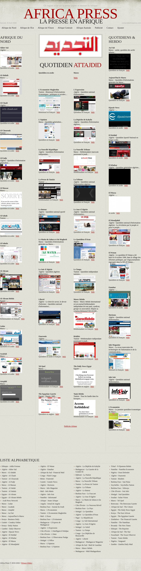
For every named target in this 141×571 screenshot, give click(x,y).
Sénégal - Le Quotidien (84, 511)
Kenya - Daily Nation (10, 526)
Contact (110, 28)
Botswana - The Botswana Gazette (124, 504)
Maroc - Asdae (7, 504)
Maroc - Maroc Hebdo (84, 548)
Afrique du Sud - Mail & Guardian (89, 545)
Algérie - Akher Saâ (9, 469)
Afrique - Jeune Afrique (49, 501)
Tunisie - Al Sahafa (9, 491)
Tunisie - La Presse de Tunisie (87, 484)
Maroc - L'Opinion (47, 543)
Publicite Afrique (70, 426)
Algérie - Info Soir (47, 494)
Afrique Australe (83, 28)
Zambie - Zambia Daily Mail (122, 544)
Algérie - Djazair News (10, 532)
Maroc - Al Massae (9, 485)
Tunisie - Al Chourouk (10, 479)
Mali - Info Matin (46, 491)
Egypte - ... (4, 273)
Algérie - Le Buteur (83, 490)
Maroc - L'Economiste (48, 510)
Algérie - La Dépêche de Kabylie (88, 466)
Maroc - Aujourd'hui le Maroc (13, 516)
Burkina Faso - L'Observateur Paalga (54, 537)
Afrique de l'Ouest (46, 28)
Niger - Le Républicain (84, 518)
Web (17, 68)
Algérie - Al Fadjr (8, 482)
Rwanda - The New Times (121, 526)
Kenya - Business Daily (10, 519)
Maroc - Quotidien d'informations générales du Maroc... (121, 81)
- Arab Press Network (10, 501)
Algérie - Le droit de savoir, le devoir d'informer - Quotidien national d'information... (53, 304)
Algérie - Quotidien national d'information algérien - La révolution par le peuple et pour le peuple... (124, 225)
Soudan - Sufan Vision (119, 497)
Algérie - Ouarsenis (118, 476)
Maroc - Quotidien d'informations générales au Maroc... (51, 243)
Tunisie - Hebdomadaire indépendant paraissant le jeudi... (87, 340)
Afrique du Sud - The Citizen (122, 507)
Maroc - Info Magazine (49, 488)
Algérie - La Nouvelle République (88, 478)
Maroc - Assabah (8, 507)
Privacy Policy (26, 563)
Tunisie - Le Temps (83, 530)
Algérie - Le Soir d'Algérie (86, 524)
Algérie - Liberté (82, 539)
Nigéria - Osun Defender (120, 472)
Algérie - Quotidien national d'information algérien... (84, 183)
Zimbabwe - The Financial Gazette (124, 519)
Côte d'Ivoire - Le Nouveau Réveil (88, 505)
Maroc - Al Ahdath (9, 472)
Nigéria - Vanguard (118, 541)
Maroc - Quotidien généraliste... (50, 122)
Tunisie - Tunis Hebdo (119, 538)
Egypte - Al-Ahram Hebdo (12, 497)
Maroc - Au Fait (8, 513)
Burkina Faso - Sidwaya (120, 488)
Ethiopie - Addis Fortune (11, 466)
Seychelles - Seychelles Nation (122, 485)
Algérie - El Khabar (9, 538)
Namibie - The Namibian (120, 522)
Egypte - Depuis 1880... (47, 396)
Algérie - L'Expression (48, 528)
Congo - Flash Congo (48, 476)
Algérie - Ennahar (47, 469)
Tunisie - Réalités (117, 479)
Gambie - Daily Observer (11, 529)
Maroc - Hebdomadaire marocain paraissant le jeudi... (86, 153)
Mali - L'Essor (45, 516)
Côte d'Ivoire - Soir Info (120, 491)
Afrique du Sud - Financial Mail (52, 472)
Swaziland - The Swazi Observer (123, 535)
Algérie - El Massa (9, 541)
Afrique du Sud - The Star (121, 532)
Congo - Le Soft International (87, 521)
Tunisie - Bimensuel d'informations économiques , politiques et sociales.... (53, 93)
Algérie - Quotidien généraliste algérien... (124, 167)
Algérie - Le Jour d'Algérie (86, 497)
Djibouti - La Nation (83, 475)
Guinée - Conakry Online (11, 522)
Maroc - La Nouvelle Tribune (87, 481)
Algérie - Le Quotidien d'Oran (87, 515)
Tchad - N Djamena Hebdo (121, 466)
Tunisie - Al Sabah (9, 488)
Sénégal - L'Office (47, 540)
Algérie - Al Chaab (9, 476)
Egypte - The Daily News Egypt (123, 510)
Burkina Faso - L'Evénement (51, 519)
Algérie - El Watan (47, 466)
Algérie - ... (4, 50)
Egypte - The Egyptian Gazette (122, 516)
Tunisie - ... (4, 133)
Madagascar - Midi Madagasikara (88, 551)
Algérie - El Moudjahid (10, 544)
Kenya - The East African (120, 513)
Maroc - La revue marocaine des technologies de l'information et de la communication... (122, 349)
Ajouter (120, 28)
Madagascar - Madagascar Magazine (89, 542)
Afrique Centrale (65, 28)
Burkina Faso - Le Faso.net (86, 494)
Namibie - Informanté (48, 497)
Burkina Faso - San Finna (120, 482)
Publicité (99, 28)
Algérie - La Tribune (83, 487)
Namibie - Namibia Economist (122, 469)
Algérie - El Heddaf (9, 535)
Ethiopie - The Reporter (120, 529)
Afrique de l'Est (27, 28)
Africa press (70, 15)
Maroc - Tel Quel (117, 501)
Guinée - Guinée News (48, 482)
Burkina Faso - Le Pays (84, 508)
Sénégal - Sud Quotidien (120, 494)
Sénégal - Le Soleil (83, 527)
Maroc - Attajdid (8, 510)
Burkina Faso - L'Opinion (50, 547)
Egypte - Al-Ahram (9, 494)
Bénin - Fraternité (47, 479)
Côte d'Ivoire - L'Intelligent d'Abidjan (54, 531)
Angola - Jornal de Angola (50, 504)
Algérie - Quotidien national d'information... (84, 93)
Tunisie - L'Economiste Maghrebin (53, 513)
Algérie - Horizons (47, 485)
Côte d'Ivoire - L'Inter (48, 534)
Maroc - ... (4, 78)
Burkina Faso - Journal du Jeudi (52, 507)
